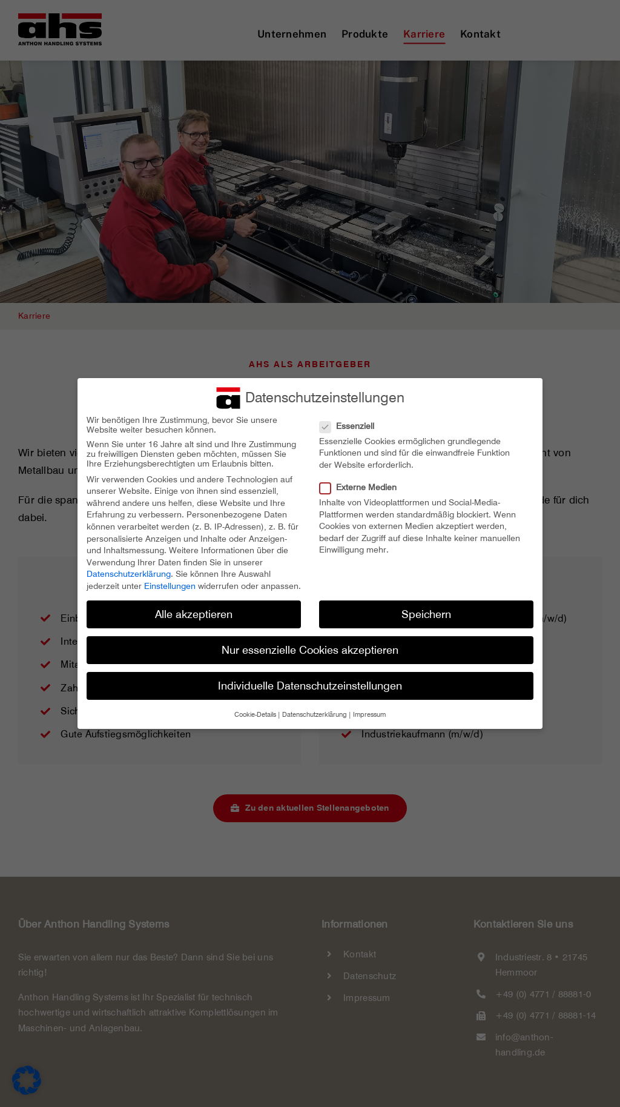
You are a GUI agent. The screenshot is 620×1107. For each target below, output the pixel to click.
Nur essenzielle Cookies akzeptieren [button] (310, 649)
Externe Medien (363, 487)
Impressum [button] (369, 714)
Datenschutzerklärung (129, 574)
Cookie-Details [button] (255, 714)
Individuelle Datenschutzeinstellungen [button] (310, 685)
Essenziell (351, 426)
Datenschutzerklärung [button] (314, 714)
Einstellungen (170, 586)
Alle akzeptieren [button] (193, 614)
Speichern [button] (426, 614)
